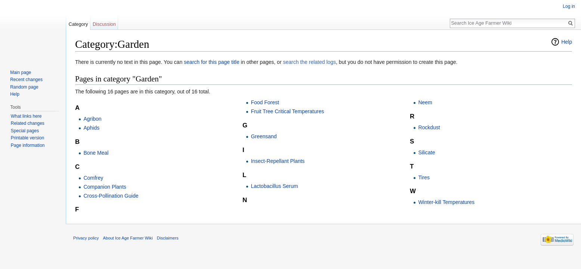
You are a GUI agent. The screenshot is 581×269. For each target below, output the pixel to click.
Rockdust (429, 127)
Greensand (263, 136)
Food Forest (265, 102)
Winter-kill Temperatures (446, 202)
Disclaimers (168, 238)
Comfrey (93, 178)
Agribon (92, 119)
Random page (24, 87)
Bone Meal (95, 153)
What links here (26, 116)
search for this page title (211, 62)
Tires (424, 177)
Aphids (91, 128)
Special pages (25, 130)
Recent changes (26, 79)
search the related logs (309, 62)
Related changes (27, 123)
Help (566, 42)
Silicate (426, 152)
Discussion (104, 24)
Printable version (27, 137)
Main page (20, 72)
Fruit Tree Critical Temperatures (287, 111)
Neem (425, 102)
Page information (28, 145)
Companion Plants (104, 187)
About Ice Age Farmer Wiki (128, 238)
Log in (569, 6)
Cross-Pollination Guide (110, 196)
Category (78, 24)
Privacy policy (86, 238)
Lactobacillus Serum (274, 186)
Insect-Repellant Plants (278, 161)
